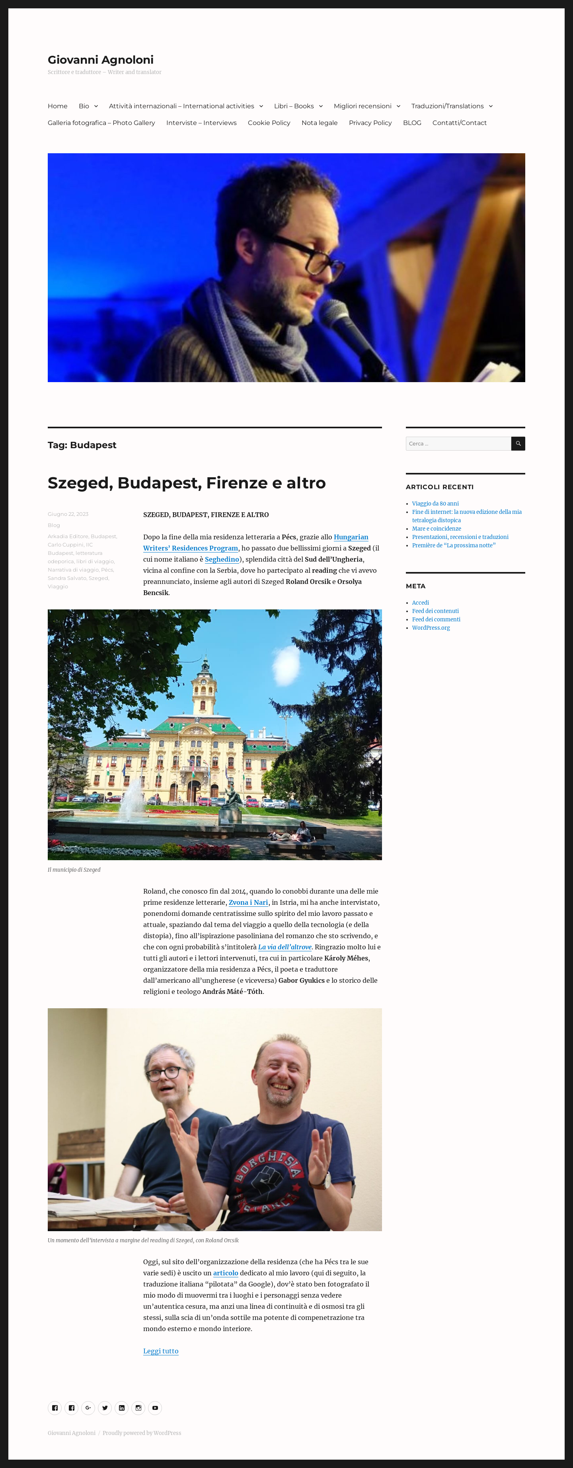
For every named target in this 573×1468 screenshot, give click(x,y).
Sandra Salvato (67, 578)
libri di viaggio (95, 561)
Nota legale (320, 123)
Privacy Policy (370, 123)
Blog (54, 525)
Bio (84, 106)
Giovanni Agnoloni (101, 59)
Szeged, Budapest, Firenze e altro (187, 482)
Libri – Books (294, 106)
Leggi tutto (161, 1351)
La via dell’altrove (285, 947)
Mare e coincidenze (436, 528)
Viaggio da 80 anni (435, 503)
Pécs (107, 569)
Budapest (103, 536)
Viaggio (58, 586)
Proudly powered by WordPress (142, 1433)
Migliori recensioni (363, 106)
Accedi (420, 602)
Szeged (98, 578)
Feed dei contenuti (435, 611)
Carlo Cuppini (66, 544)
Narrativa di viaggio (73, 569)
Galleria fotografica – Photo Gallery (101, 123)
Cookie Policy (269, 123)
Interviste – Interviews (201, 123)
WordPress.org (431, 628)
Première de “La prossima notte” (454, 545)
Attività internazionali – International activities (181, 106)
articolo (225, 1273)
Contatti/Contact (460, 123)
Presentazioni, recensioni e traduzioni (460, 537)
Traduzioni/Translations (447, 106)
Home (58, 106)
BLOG (412, 123)
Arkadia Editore (68, 536)
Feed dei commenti (436, 619)
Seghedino (222, 559)
